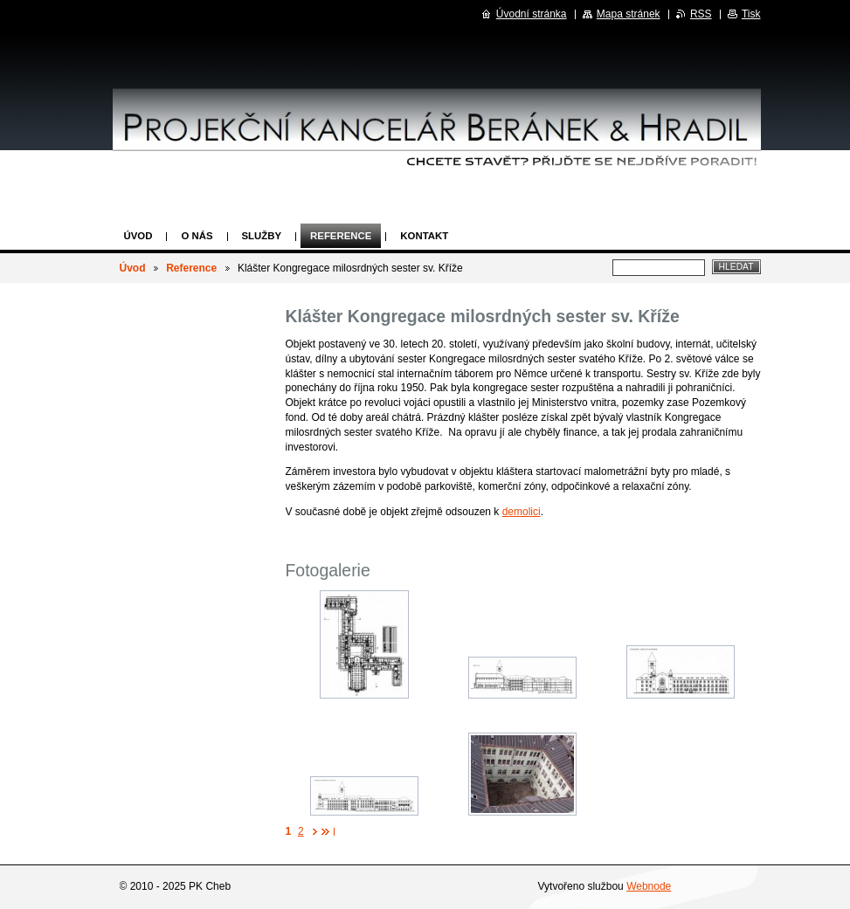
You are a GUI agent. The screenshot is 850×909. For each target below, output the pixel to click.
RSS (701, 14)
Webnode (648, 886)
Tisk (751, 14)
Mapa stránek (628, 14)
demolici (521, 512)
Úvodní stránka (531, 14)
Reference (340, 236)
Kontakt (424, 236)
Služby (262, 236)
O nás (196, 236)
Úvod (138, 236)
